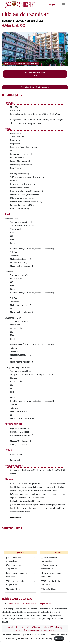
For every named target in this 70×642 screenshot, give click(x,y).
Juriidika (29, 627)
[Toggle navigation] (63, 4)
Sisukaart (37, 627)
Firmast (19, 630)
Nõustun (59, 638)
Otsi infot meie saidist (44, 630)
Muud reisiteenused (16, 627)
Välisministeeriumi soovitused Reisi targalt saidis (29, 603)
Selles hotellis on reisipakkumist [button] (35, 87)
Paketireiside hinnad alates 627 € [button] (35, 74)
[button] (35, 51)
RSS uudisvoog (56, 627)
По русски (53, 4)
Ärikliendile (29, 630)
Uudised (45, 627)
